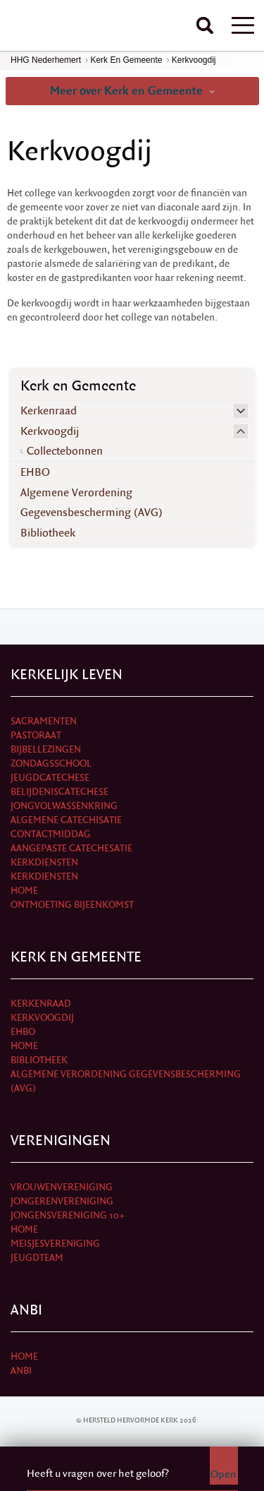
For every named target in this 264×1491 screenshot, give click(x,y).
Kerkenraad (48, 411)
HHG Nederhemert (46, 60)
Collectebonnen (65, 451)
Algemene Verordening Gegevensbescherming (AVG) (91, 503)
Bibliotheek (47, 533)
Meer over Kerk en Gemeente (132, 90)
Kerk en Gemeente (126, 60)
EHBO (35, 472)
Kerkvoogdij (194, 60)
